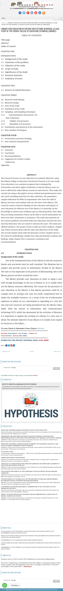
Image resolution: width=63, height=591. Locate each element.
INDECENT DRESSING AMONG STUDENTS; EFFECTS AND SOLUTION (24, 430)
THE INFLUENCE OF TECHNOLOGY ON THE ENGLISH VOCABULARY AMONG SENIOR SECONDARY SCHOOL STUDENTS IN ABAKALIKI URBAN (29, 479)
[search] (26, 368)
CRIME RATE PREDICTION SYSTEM (13, 457)
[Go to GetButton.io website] (5, 589)
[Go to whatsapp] (4, 585)
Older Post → (58, 351)
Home (3, 23)
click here (40, 328)
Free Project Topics (7, 451)
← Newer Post (5, 351)
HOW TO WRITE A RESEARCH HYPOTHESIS (19, 384)
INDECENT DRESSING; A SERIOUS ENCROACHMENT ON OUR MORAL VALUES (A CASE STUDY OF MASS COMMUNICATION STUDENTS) (29, 444)
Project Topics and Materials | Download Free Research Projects (37, 589)
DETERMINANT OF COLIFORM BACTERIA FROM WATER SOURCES (22, 540)
